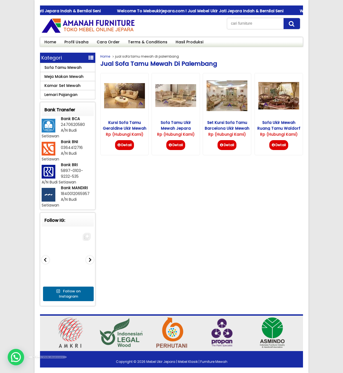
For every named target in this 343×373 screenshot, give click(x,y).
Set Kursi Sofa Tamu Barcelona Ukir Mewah (227, 125)
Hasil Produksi (189, 42)
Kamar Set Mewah (62, 85)
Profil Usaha (76, 42)
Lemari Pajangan (61, 94)
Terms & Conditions (147, 42)
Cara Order (108, 42)
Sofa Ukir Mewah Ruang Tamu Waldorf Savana (278, 128)
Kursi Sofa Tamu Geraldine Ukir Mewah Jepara (124, 128)
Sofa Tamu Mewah (63, 67)
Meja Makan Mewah (64, 76)
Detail (124, 145)
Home (50, 42)
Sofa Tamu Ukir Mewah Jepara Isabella (176, 128)
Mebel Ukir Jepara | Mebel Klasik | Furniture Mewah (186, 361)
